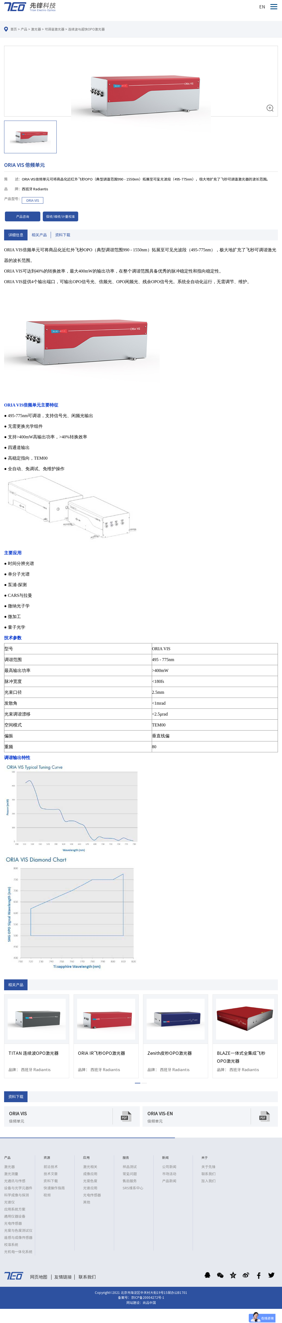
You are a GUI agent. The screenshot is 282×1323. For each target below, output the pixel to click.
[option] (141, 100)
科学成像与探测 (16, 1195)
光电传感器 (13, 1223)
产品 (24, 29)
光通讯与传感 (14, 1181)
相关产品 (39, 235)
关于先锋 (208, 1167)
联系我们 (208, 1174)
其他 (86, 1202)
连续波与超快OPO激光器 (86, 29)
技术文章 (51, 1174)
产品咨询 (22, 216)
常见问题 (130, 1174)
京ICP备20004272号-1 (147, 1297)
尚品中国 (149, 1302)
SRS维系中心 (133, 1188)
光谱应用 (90, 1188)
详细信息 (15, 235)
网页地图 (38, 1277)
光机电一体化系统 (18, 1252)
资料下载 (62, 235)
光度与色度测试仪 (18, 1230)
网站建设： (134, 1302)
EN (262, 7)
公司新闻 (169, 1167)
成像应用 (90, 1174)
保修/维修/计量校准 (60, 216)
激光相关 (90, 1167)
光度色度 (90, 1181)
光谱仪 (9, 1202)
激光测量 (11, 1174)
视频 (47, 1195)
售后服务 (130, 1181)
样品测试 (130, 1167)
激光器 (36, 29)
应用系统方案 (14, 1209)
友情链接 (63, 1277)
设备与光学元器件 (18, 1188)
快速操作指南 (54, 1188)
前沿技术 (51, 1167)
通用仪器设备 (14, 1216)
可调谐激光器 (54, 29)
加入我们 (208, 1181)
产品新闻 (169, 1181)
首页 (13, 29)
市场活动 (169, 1174)
